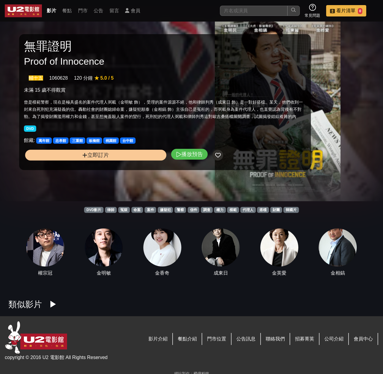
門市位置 (216, 338)
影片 (51, 10)
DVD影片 (93, 210)
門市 (83, 10)
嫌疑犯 (165, 210)
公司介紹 (334, 338)
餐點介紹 (187, 338)
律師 (110, 210)
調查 (206, 210)
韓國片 (291, 210)
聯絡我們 (275, 338)
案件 (150, 210)
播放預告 (129, 175)
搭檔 (263, 210)
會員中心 (363, 338)
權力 (220, 210)
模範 (233, 210)
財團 (276, 210)
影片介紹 (158, 338)
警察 (180, 210)
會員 (132, 10)
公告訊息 (246, 338)
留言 (114, 10)
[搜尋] (254, 11)
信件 (193, 210)
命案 (137, 210)
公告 (98, 10)
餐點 (67, 10)
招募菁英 (304, 338)
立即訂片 (66, 176)
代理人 (248, 210)
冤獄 (123, 210)
